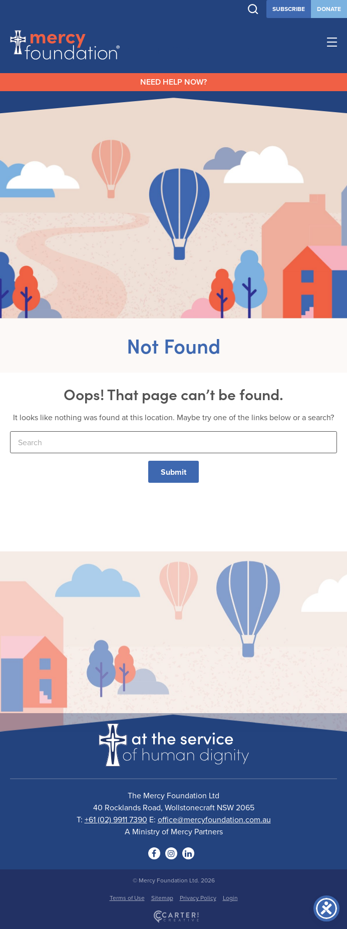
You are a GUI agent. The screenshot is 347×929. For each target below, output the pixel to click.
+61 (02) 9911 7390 (116, 819)
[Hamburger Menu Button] (331, 43)
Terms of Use (127, 897)
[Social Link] (154, 853)
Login (230, 897)
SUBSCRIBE (288, 9)
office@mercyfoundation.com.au (214, 819)
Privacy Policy (198, 897)
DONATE (329, 9)
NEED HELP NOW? (173, 82)
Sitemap (162, 897)
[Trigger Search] (253, 9)
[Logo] (174, 760)
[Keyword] (173, 442)
